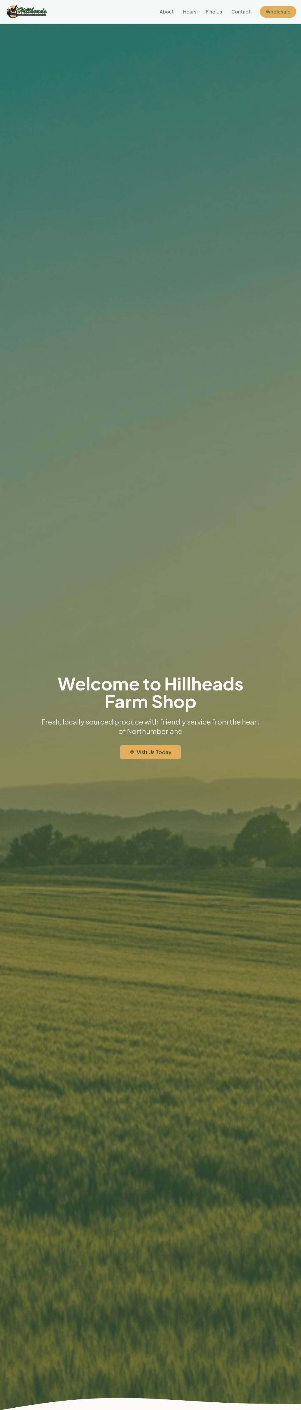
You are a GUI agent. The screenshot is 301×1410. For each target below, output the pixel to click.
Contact (240, 12)
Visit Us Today (150, 752)
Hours (189, 12)
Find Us (214, 12)
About (167, 12)
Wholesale (278, 12)
